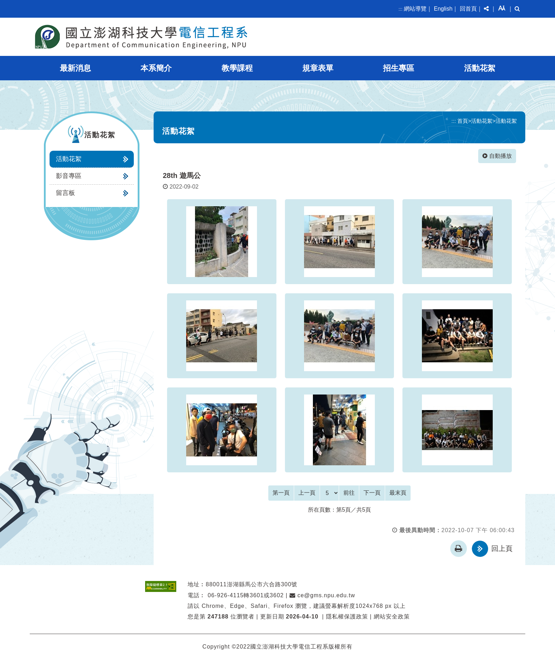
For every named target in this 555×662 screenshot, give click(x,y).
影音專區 (68, 175)
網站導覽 (415, 9)
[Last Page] (398, 493)
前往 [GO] (349, 493)
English (443, 9)
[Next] (372, 493)
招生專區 (398, 68)
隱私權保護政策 (347, 617)
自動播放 (497, 156)
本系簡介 (156, 68)
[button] (486, 9)
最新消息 (75, 68)
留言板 (65, 192)
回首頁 (468, 9)
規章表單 (317, 68)
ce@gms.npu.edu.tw (322, 595)
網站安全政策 (392, 617)
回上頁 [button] (502, 548)
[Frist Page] (281, 493)
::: (400, 9)
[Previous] (307, 493)
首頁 (462, 121)
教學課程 (237, 68)
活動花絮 (479, 68)
